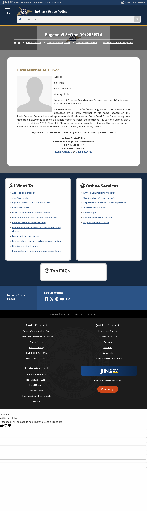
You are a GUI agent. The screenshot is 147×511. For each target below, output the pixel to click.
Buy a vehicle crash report (26, 231)
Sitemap (107, 348)
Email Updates (36, 386)
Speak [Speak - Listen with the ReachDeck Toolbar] (107, 390)
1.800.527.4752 (83, 143)
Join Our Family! (21, 190)
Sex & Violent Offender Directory (101, 190)
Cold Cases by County (86, 34)
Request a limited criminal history (30, 216)
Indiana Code (36, 391)
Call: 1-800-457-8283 (36, 354)
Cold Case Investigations (58, 34)
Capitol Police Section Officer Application (106, 195)
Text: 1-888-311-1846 (37, 359)
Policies (108, 343)
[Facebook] (46, 300)
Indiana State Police (46, 10)
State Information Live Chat (37, 332)
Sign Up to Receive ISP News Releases (33, 195)
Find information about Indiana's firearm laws (37, 211)
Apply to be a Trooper (24, 184)
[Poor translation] (7, 427)
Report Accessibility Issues (107, 381)
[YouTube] (62, 300)
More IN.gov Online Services (98, 211)
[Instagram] (56, 300)
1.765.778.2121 (63, 143)
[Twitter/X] (51, 300)
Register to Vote (21, 200)
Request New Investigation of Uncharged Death (38, 251)
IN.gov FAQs (107, 354)
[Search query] (123, 11)
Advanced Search (108, 337)
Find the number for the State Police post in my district (38, 224)
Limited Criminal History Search (100, 184)
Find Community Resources (27, 246)
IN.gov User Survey (107, 332)
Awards (36, 402)
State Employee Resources (108, 359)
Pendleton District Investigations (118, 34)
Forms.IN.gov (90, 206)
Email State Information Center (37, 337)
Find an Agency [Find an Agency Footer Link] (36, 348)
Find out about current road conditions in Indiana (35, 239)
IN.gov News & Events (37, 380)
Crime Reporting (33, 34)
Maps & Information (37, 375)
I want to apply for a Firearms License (33, 206)
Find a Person (37, 343)
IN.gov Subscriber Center (97, 216)
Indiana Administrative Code (36, 396)
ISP (19, 34)
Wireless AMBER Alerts (95, 200)
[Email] (68, 300)
